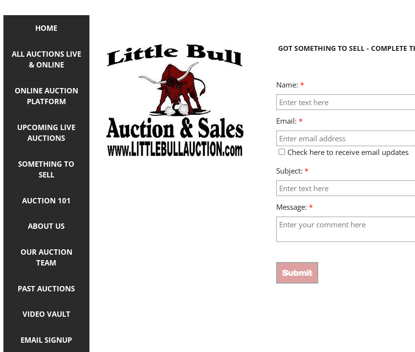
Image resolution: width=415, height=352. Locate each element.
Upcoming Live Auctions (46, 132)
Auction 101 (46, 200)
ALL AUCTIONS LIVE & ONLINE (46, 59)
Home (46, 28)
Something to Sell (46, 169)
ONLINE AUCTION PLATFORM (46, 96)
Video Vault (46, 314)
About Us (46, 226)
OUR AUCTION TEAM (46, 257)
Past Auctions (46, 288)
